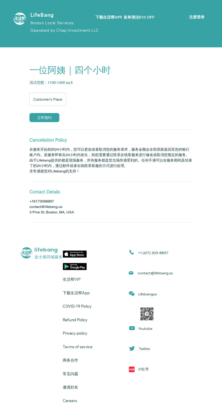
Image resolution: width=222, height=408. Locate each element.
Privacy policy (75, 333)
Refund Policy (75, 319)
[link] (44, 117)
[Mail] (131, 273)
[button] (132, 294)
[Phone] (131, 252)
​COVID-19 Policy (77, 306)
